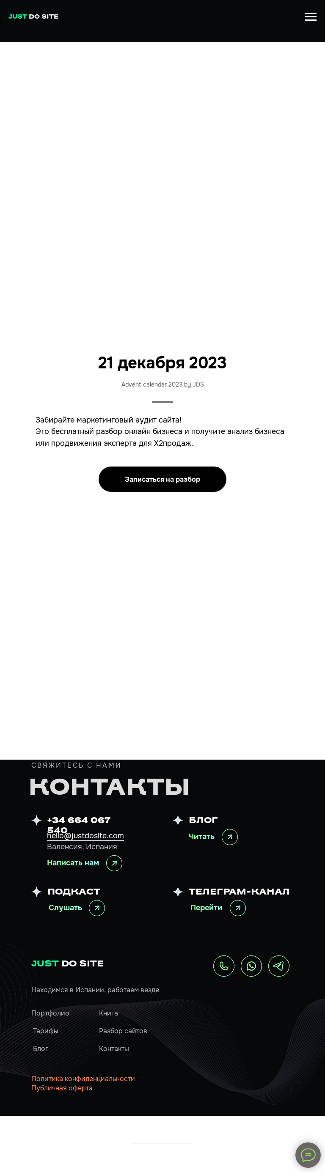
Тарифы (45, 1031)
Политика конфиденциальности (83, 1078)
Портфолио (50, 1013)
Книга (108, 1013)
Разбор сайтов (123, 1031)
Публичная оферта (62, 1088)
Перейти (206, 907)
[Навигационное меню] (311, 17)
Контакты (114, 1048)
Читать (202, 836)
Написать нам (73, 862)
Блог (40, 1048)
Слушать (65, 907)
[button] (162, 479)
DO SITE (67, 964)
